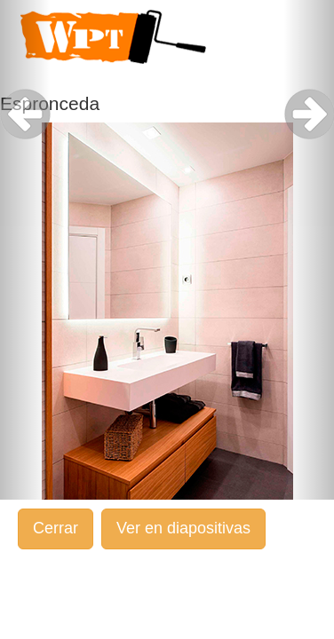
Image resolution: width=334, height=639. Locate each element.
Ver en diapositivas (183, 528)
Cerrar (55, 528)
